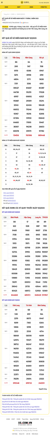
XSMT (18, 7)
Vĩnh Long (16, 305)
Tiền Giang (16, 57)
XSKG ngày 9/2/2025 (8, 195)
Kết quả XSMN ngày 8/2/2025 (11, 212)
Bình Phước (14, 217)
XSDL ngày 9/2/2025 (8, 193)
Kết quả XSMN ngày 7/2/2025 (11, 300)
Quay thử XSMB (34, 419)
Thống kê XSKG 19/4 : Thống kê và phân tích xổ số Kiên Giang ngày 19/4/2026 (22, 399)
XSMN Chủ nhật (7, 42)
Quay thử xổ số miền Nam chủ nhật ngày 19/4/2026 (15, 401)
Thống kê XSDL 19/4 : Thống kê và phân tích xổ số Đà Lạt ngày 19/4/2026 (20, 407)
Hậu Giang (27, 217)
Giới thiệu (14, 434)
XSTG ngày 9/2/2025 (8, 198)
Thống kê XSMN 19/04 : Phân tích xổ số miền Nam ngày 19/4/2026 (19, 412)
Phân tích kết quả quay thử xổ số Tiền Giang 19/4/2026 (16, 404)
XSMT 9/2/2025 (14, 203)
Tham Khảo (25, 419)
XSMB (6, 7)
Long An (38, 217)
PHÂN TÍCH (44, 7)
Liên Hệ (28, 434)
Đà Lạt (41, 57)
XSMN (31, 7)
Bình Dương (42, 305)
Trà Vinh (29, 305)
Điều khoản (35, 434)
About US (21, 434)
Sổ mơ (42, 419)
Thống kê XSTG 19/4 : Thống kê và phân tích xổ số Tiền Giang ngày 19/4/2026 (21, 409)
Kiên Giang (28, 57)
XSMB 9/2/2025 (12, 200)
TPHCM (45, 217)
